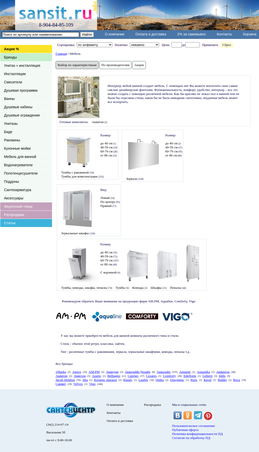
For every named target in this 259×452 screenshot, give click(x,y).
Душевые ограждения (22, 115)
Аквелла (79, 376)
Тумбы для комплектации (79, 176)
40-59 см (106, 147)
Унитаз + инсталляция (22, 66)
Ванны (9, 99)
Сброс (227, 45)
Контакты (224, 34)
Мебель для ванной (20, 157)
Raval (207, 380)
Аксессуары (13, 198)
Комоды (138, 288)
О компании (114, 34)
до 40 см (106, 143)
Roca (236, 380)
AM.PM (94, 372)
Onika (159, 380)
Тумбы (120, 288)
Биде (8, 132)
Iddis (222, 376)
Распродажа (14, 215)
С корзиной (108, 272)
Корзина (249, 34)
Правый (106, 206)
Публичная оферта (185, 430)
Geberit (207, 376)
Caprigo (133, 376)
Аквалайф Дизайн (137, 372)
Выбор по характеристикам (77, 65)
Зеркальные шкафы (75, 233)
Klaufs (127, 380)
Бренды (10, 57)
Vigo (92, 384)
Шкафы (156, 288)
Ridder (222, 380)
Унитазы (11, 124)
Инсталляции (15, 74)
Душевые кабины (18, 107)
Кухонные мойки (17, 148)
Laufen (143, 380)
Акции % (11, 49)
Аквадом (112, 372)
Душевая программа (20, 90)
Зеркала (131, 179)
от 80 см (106, 155)
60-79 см (106, 151)
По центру (107, 202)
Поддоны (11, 182)
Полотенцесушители (20, 173)
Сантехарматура (17, 190)
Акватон (98, 122)
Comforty (169, 376)
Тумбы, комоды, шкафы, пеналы (84, 288)
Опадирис (177, 380)
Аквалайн (163, 372)
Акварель (223, 372)
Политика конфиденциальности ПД (197, 434)
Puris (193, 380)
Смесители (13, 82)
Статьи (9, 223)
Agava (76, 372)
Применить (210, 45)
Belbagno (113, 376)
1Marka (61, 372)
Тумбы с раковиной (75, 172)
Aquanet (185, 372)
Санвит (61, 384)
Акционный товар (18, 206)
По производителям (115, 65)
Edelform (190, 376)
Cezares (151, 376)
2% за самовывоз (191, 34)
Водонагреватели (18, 165)
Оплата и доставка (150, 34)
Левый (105, 198)
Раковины (12, 140)
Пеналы (175, 288)
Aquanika (203, 372)
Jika (85, 380)
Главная (61, 53)
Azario (96, 376)
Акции (139, 65)
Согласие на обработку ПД (191, 438)
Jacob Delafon (65, 380)
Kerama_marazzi (105, 380)
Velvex (78, 384)
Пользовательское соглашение (193, 426)
